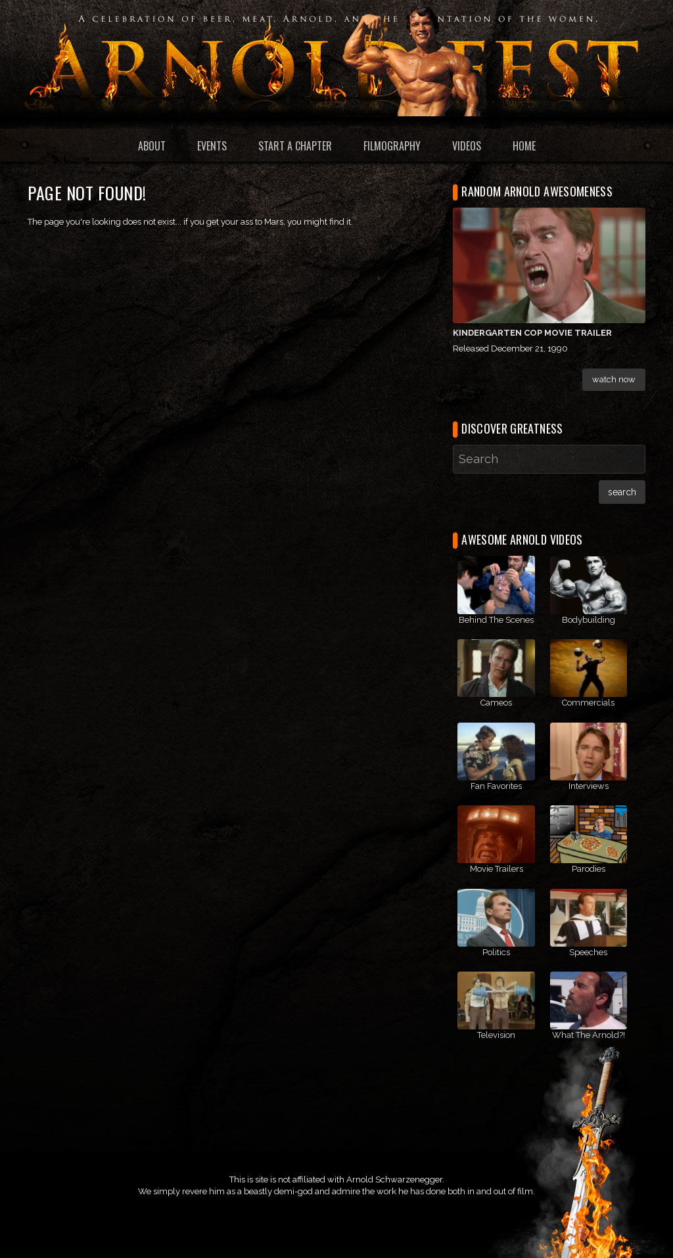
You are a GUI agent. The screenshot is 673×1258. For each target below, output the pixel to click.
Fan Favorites (496, 786)
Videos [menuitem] (466, 146)
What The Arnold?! (588, 1035)
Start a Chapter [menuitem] (295, 146)
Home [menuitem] (524, 146)
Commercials (588, 703)
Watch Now (614, 379)
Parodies (588, 869)
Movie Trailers (496, 869)
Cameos (496, 703)
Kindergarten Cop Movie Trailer (532, 333)
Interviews (589, 786)
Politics (496, 952)
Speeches (588, 952)
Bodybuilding (588, 620)
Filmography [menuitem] (392, 146)
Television (496, 1035)
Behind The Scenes (496, 620)
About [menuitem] (152, 146)
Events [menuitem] (212, 146)
